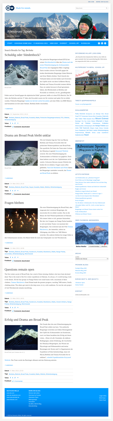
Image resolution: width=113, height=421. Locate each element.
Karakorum (32, 252)
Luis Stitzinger (97, 113)
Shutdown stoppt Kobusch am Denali (86, 191)
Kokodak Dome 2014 (23, 43)
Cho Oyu (84, 121)
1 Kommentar (18, 381)
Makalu (93, 121)
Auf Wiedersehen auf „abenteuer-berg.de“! (87, 178)
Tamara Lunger (96, 132)
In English (85, 43)
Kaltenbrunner (79, 135)
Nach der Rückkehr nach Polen (57, 167)
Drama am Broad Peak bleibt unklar (28, 135)
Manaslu (87, 132)
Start (9, 43)
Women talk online (34, 393)
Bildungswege (33, 399)
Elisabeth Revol (91, 118)
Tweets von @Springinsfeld (83, 104)
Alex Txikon (78, 119)
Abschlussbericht (50, 62)
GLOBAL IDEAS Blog (35, 404)
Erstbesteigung (96, 123)
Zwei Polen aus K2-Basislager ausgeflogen (87, 180)
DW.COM (91, 1)
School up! (74, 43)
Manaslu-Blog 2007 (81, 270)
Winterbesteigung (10, 120)
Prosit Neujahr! (79, 200)
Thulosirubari (84, 116)
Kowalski (32, 117)
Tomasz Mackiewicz (18, 282)
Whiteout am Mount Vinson (83, 214)
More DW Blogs (102, 1)
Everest (63, 43)
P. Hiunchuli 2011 (41, 43)
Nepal (86, 135)
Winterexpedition (79, 125)
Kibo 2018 (54, 43)
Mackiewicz (47, 252)
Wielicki (66, 117)
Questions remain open (19, 269)
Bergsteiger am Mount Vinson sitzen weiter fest (89, 209)
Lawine (95, 130)
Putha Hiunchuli (80, 114)
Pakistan (87, 123)
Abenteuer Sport (19, 31)
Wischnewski (29, 254)
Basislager (78, 121)
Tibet (84, 119)
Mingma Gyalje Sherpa (96, 128)
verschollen (8, 254)
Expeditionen (105, 132)
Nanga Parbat (60, 252)
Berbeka (11, 117)
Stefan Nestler (79, 285)
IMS (94, 125)
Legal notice (102, 396)
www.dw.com (10, 393)
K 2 (80, 116)
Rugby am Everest (80, 189)
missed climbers (61, 302)
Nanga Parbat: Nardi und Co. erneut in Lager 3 (88, 193)
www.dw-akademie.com (14, 395)
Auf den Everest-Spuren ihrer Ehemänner (87, 196)
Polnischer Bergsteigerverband (50, 117)
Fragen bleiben (14, 202)
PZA (62, 117)
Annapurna (89, 113)
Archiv (77, 257)
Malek (38, 117)
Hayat (31, 187)
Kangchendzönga (79, 132)
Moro (102, 113)
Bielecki (17, 117)
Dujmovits (105, 116)
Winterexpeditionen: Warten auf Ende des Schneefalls (90, 186)
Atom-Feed (102, 400)
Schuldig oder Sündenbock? (22, 55)
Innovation (32, 401)
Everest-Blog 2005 (80, 273)
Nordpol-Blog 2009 (81, 268)
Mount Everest (101, 118)
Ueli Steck (89, 130)
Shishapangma (88, 125)
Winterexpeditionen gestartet (83, 198)
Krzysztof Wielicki (62, 151)
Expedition (99, 116)
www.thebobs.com (12, 399)
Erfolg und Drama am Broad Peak (26, 319)
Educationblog (33, 406)
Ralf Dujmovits (84, 128)
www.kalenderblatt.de (13, 397)
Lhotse (89, 121)
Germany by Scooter (35, 395)
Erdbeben (105, 123)
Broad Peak (24, 117)
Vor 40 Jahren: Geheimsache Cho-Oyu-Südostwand (90, 203)
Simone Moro (92, 116)
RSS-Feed (102, 398)
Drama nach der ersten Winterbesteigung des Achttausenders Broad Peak (56, 65)
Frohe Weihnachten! (81, 211)
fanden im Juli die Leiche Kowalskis (37, 101)
